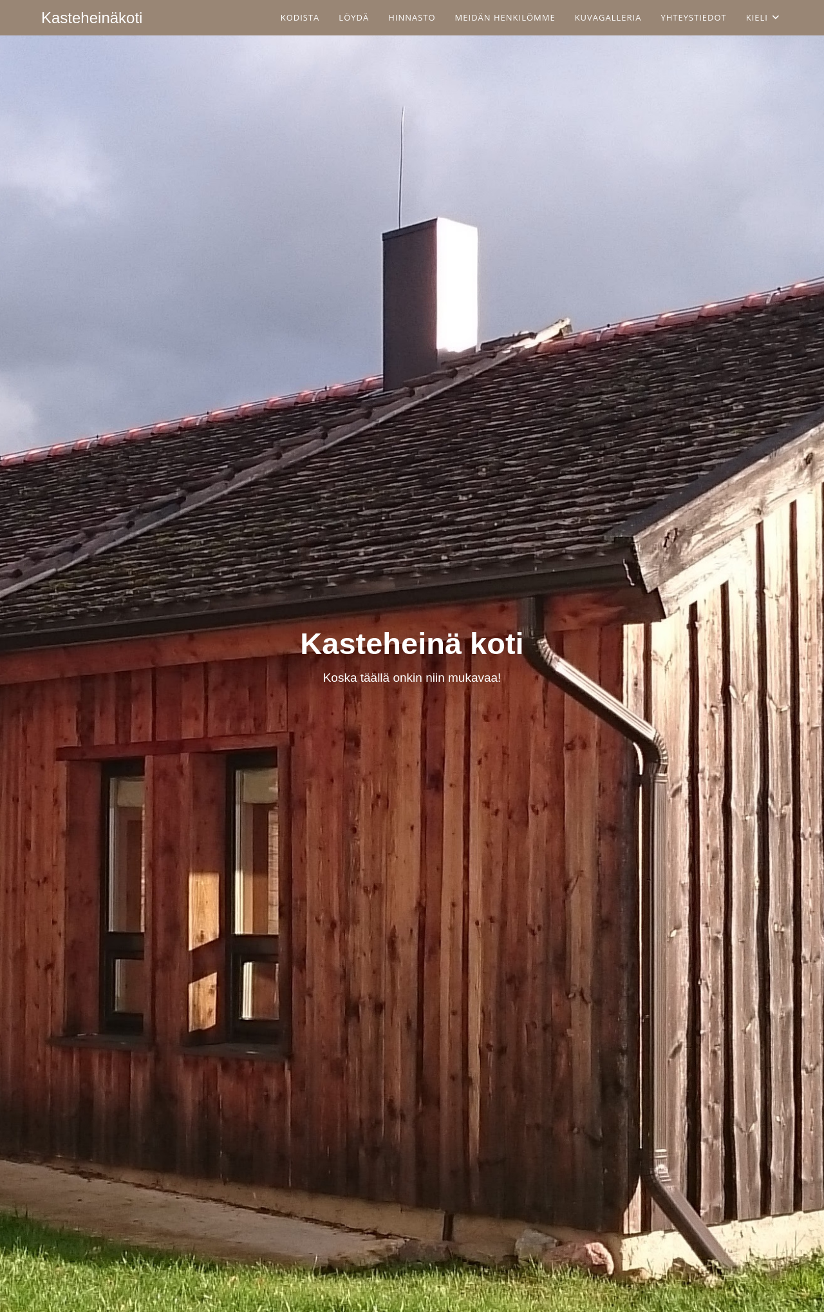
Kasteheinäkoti (91, 17)
